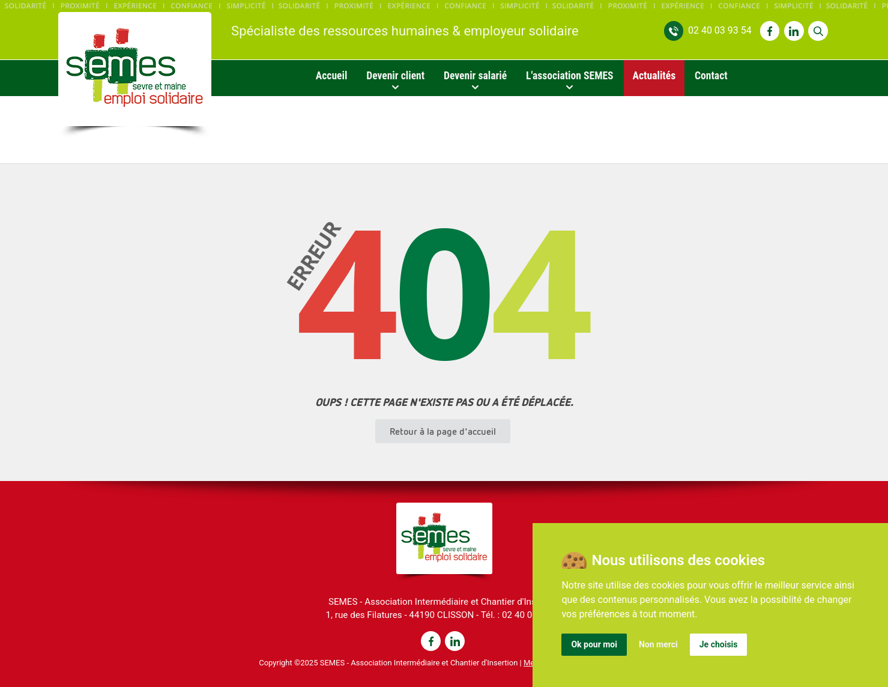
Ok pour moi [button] (594, 644)
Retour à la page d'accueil (443, 431)
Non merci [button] (658, 644)
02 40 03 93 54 (720, 30)
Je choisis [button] (718, 644)
